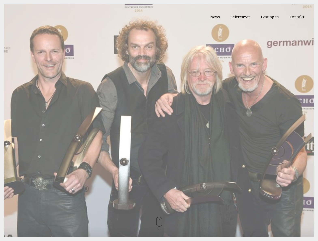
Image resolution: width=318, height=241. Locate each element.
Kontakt (296, 16)
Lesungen (270, 16)
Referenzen (240, 16)
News (215, 16)
